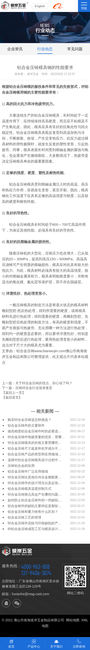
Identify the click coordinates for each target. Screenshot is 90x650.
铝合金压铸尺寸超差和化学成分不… (34, 448)
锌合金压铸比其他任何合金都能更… (34, 477)
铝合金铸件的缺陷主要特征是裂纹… (34, 506)
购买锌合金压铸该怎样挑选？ (29, 420)
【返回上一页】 (13, 393)
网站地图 (72, 620)
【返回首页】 (12, 397)
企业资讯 (15, 49)
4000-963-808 (35, 567)
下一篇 (27, 388)
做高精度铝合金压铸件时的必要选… (34, 431)
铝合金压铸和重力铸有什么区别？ (33, 512)
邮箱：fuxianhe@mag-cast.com (25, 594)
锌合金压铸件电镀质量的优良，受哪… (36, 437)
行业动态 (45, 49)
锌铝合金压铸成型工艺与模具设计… (34, 529)
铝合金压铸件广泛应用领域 (28, 471)
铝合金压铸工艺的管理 (24, 517)
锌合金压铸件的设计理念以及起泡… (34, 483)
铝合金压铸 (18, 87)
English (40, 6)
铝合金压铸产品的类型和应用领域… (34, 454)
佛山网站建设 (45, 631)
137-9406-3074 (36, 573)
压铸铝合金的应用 (21, 466)
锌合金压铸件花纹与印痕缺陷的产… (34, 523)
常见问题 (75, 49)
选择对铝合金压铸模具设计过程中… (34, 460)
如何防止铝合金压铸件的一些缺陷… (34, 500)
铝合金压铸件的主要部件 (26, 425)
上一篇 (37, 383)
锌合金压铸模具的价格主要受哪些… (34, 443)
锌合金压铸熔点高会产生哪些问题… (34, 494)
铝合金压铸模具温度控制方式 (29, 489)
